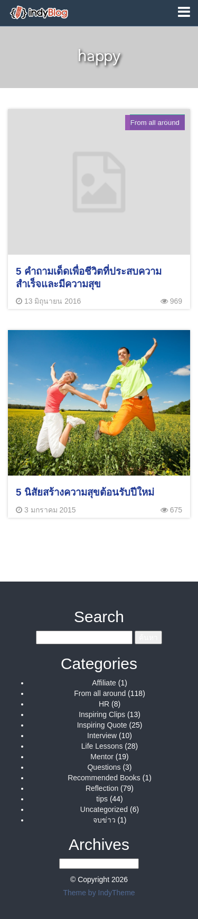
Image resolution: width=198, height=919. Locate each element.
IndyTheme (116, 892)
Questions (103, 767)
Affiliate (104, 683)
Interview (102, 735)
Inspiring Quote (102, 725)
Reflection (102, 788)
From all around (100, 693)
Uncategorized (104, 809)
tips (102, 799)
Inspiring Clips (102, 714)
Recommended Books (104, 777)
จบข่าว (104, 820)
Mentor (102, 756)
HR (104, 704)
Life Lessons (102, 746)
